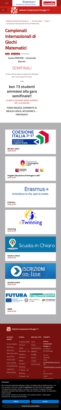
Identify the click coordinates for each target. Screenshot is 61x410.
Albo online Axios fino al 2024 (12, 355)
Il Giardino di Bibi (24, 342)
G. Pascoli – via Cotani (24, 378)
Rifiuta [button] (16, 401)
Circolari (33, 361)
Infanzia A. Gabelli (22, 347)
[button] (58, 382)
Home (33, 342)
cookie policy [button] (49, 387)
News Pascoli (15, 54)
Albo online (10, 351)
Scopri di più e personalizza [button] (30, 406)
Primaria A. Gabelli (22, 359)
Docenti (33, 358)
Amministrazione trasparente (12, 368)
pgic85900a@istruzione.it (51, 363)
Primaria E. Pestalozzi (22, 366)
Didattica (34, 352)
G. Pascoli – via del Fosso (24, 372)
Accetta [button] (45, 401)
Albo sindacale (11, 373)
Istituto (33, 345)
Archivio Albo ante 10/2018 (11, 362)
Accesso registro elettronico (12, 346)
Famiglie (33, 355)
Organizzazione (36, 349)
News (7, 54)
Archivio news (35, 365)
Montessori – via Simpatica (24, 353)
